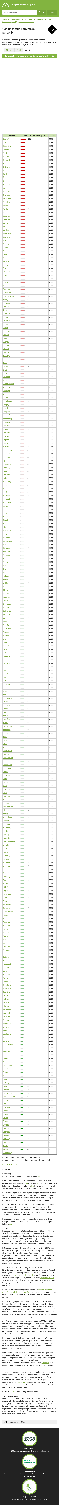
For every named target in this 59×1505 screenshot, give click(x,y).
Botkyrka (6, 1132)
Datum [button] (52, 136)
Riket (5, 901)
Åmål (5, 737)
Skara (5, 667)
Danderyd (6, 663)
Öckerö (5, 1121)
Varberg (6, 835)
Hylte (5, 461)
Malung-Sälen (8, 191)
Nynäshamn (7, 1062)
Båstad (5, 517)
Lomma (6, 1055)
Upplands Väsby (9, 1097)
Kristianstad (7, 824)
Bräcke (5, 282)
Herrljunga (7, 468)
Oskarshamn (8, 912)
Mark (5, 363)
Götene (6, 247)
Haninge (6, 1128)
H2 (38, 1177)
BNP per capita (22, 1382)
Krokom (6, 275)
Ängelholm (7, 628)
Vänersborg (7, 817)
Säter (5, 359)
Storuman (7, 426)
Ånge (5, 310)
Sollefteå (6, 496)
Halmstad (6, 999)
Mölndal (6, 1020)
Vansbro (6, 261)
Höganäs (6, 891)
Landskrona (7, 1093)
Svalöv (5, 366)
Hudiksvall (7, 754)
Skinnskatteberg (9, 384)
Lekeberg (6, 422)
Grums (5, 429)
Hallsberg (6, 576)
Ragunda (6, 184)
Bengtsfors (7, 412)
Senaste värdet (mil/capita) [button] (34, 136)
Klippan (6, 279)
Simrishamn (7, 604)
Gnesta (5, 772)
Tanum (5, 170)
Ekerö (5, 1086)
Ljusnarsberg (8, 726)
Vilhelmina (7, 293)
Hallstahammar (9, 842)
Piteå (5, 691)
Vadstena (6, 866)
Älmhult (6, 933)
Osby (5, 649)
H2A (26, 1183)
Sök (42, 12)
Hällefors (6, 887)
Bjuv (4, 558)
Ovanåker (6, 719)
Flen (4, 880)
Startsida (5, 19)
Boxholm (6, 377)
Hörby (5, 328)
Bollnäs (6, 702)
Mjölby (5, 831)
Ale (4, 800)
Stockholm (7, 1107)
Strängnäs (7, 611)
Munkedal (7, 156)
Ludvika (6, 849)
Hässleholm (7, 751)
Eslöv (5, 621)
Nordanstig (7, 149)
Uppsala (6, 1125)
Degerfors (7, 740)
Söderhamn (7, 765)
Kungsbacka (7, 698)
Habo (5, 712)
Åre (4, 268)
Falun (5, 898)
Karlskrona (7, 926)
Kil (4, 212)
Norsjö (5, 471)
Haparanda (7, 796)
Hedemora (7, 551)
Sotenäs (6, 524)
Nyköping (6, 946)
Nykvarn (6, 859)
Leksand (6, 506)
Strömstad (7, 436)
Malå (5, 492)
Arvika (5, 562)
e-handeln (45, 1363)
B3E (10, 1224)
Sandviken (7, 908)
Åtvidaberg (7, 730)
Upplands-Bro (8, 1044)
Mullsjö (5, 534)
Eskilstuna (7, 1069)
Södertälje (7, 146)
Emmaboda (7, 450)
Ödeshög (6, 216)
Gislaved (6, 398)
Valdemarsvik (8, 541)
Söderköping (8, 768)
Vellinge (6, 747)
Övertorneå (7, 237)
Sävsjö (5, 520)
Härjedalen (7, 233)
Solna (5, 793)
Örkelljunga (7, 195)
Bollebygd (6, 324)
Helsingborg (7, 1083)
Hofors (5, 579)
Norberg (6, 632)
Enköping (6, 856)
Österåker (6, 992)
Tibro (5, 786)
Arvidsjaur (7, 555)
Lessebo (6, 775)
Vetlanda (6, 597)
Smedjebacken (8, 296)
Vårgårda (6, 614)
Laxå (5, 254)
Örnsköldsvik (8, 758)
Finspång (6, 877)
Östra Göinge (8, 646)
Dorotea (6, 335)
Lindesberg (7, 656)
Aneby (5, 300)
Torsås (5, 258)
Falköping (6, 709)
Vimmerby (7, 314)
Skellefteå (7, 905)
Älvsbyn (6, 153)
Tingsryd (6, 160)
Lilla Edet (6, 272)
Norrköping (7, 981)
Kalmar (5, 929)
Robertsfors (7, 415)
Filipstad (6, 810)
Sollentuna (7, 863)
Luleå (5, 971)
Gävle (5, 1079)
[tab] (9, 50)
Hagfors (6, 440)
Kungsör (6, 593)
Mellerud (6, 499)
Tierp (5, 572)
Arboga (6, 814)
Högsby (6, 352)
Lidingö (6, 1135)
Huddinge (6, 1142)
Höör (5, 670)
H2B (38, 1183)
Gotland (6, 957)
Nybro (5, 443)
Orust (5, 143)
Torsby (5, 174)
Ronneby (6, 705)
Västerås (6, 1051)
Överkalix (6, 289)
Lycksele (6, 475)
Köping (5, 915)
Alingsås (6, 950)
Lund (5, 953)
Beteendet (31, 19)
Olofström (7, 873)
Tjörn (5, 370)
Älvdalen (6, 202)
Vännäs (6, 821)
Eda (4, 240)
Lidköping (6, 583)
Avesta (5, 723)
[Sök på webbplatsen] (19, 12)
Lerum (5, 943)
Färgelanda (7, 198)
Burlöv (5, 1100)
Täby (5, 1076)
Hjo (4, 527)
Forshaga (6, 391)
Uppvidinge (7, 433)
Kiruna (5, 733)
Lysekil (5, 677)
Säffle (5, 489)
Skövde (6, 674)
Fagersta (6, 922)
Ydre (4, 188)
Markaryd (6, 356)
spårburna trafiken (47, 1278)
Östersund (7, 995)
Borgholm (6, 454)
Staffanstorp (8, 1034)
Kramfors (6, 321)
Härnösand (7, 1023)
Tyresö (5, 1149)
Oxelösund (7, 1058)
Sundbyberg (7, 1153)
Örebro (5, 1072)
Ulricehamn (7, 401)
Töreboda (6, 607)
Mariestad (7, 503)
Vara (5, 226)
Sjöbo (5, 181)
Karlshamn (7, 894)
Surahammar (8, 618)
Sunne (5, 223)
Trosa (5, 545)
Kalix (5, 485)
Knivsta (6, 803)
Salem (5, 1118)
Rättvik (5, 373)
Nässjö (5, 852)
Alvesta (6, 625)
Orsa (5, 569)
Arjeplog (6, 251)
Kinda (5, 513)
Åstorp (5, 716)
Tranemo (6, 286)
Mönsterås (7, 531)
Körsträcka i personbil (26, 22)
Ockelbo (6, 408)
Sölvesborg (7, 548)
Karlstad (6, 1002)
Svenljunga (7, 265)
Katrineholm (7, 1065)
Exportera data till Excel (11, 1164)
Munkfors (6, 244)
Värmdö (6, 1090)
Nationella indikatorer (18, 19)
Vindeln (6, 635)
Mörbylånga (7, 482)
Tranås (5, 1037)
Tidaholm (6, 538)
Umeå (5, 1114)
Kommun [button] (11, 136)
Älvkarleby (7, 828)
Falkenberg (7, 653)
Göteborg (6, 1139)
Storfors (6, 230)
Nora (5, 642)
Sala (4, 761)
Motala (5, 940)
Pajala (5, 209)
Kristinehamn (8, 807)
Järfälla (6, 1041)
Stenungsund (8, 660)
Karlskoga (7, 1016)
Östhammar (7, 510)
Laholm (6, 345)
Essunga (6, 205)
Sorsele (6, 307)
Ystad (5, 744)
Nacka (5, 936)
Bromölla (6, 789)
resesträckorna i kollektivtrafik (22, 1275)
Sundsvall (6, 974)
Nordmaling (7, 419)
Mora (5, 565)
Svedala (6, 782)
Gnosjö (5, 317)
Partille (5, 1104)
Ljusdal (5, 600)
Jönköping (7, 967)
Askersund (7, 219)
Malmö (5, 1146)
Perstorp (6, 978)
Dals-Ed (6, 349)
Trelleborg (7, 985)
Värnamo (6, 394)
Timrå (5, 586)
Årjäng (5, 177)
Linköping (6, 1111)
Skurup (5, 639)
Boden (5, 688)
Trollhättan (7, 988)
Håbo (5, 478)
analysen (13, 1392)
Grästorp (6, 167)
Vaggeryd (6, 387)
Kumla (5, 919)
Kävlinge (6, 884)
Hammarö (7, 964)
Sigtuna (6, 1027)
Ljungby (6, 405)
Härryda (6, 1006)
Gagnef (6, 139)
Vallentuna (7, 1009)
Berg (5, 163)
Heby (5, 338)
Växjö (5, 1030)
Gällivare (6, 590)
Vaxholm (6, 1048)
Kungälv (6, 342)
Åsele (5, 695)
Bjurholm (6, 331)
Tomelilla (6, 380)
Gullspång (7, 303)
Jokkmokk (7, 464)
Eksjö (5, 779)
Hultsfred (6, 681)
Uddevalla (7, 684)
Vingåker (6, 845)
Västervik (6, 1013)
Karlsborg (6, 457)
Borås (5, 870)
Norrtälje (6, 838)
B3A (22, 1207)
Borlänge (6, 960)
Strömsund (7, 447)
